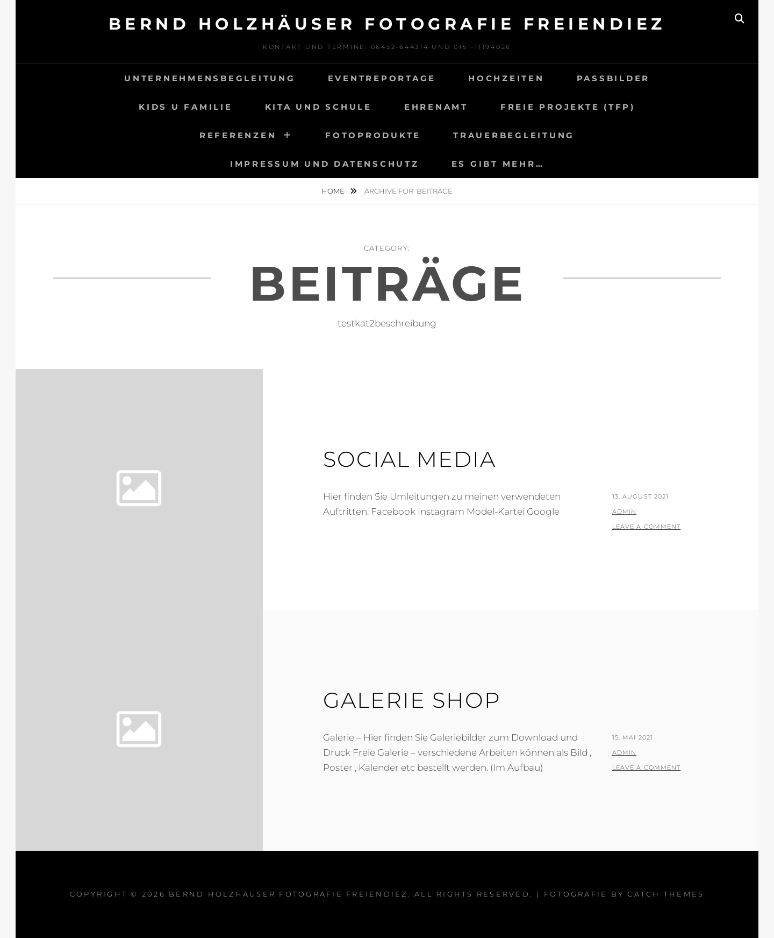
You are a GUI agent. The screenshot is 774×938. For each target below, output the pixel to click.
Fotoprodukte (373, 135)
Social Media (409, 459)
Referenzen (238, 135)
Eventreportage (382, 78)
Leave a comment (646, 526)
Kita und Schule (318, 107)
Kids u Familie (186, 107)
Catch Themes (665, 894)
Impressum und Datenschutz (324, 164)
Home (333, 191)
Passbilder (613, 78)
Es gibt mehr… (498, 164)
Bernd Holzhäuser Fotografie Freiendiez (387, 24)
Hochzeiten (506, 78)
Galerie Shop (412, 700)
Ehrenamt (436, 107)
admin (624, 511)
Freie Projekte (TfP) (567, 107)
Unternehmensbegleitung (210, 78)
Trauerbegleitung (514, 135)
